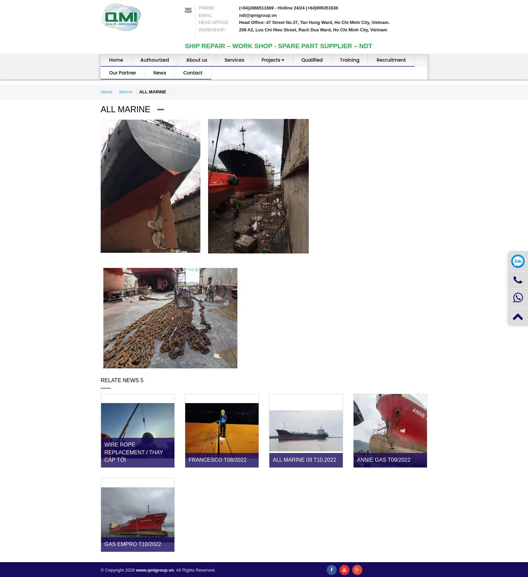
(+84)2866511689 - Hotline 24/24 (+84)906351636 (288, 7)
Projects (272, 60)
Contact (192, 72)
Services (234, 60)
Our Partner (122, 72)
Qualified (312, 60)
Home (116, 60)
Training (350, 60)
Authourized (154, 60)
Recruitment (391, 60)
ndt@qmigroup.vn (258, 15)
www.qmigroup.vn (155, 570)
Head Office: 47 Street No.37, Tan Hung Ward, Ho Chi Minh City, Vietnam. (314, 22)
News (160, 72)
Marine (126, 91)
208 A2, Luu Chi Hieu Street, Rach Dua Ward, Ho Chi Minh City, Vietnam (313, 29)
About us (196, 60)
